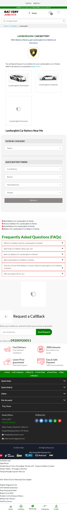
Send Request (44, 332)
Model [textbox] (10, 192)
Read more (36, 66)
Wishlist (35, 375)
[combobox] (33, 148)
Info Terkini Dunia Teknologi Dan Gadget (15, 479)
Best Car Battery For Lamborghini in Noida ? (33, 254)
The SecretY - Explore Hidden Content (39, 466)
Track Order (40, 372)
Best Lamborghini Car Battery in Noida (33, 260)
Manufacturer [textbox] (13, 184)
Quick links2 (6, 387)
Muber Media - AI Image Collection (13, 469)
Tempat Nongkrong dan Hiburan (12, 471)
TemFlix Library (6, 501)
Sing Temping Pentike (8, 490)
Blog (62, 372)
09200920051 (9, 422)
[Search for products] (33, 21)
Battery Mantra (31, 447)
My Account (6, 400)
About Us (30, 372)
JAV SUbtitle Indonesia (9, 488)
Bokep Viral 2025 (7, 493)
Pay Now (6, 406)
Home (6, 26)
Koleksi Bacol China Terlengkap (12, 466)
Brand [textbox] (9, 177)
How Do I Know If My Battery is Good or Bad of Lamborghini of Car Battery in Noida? (33, 266)
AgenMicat (4, 463)
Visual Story (52, 372)
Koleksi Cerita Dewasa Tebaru (11, 496)
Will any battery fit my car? (33, 274)
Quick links (6, 381)
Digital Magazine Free (8, 485)
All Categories (18, 372)
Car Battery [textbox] (12, 169)
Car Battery (13, 26)
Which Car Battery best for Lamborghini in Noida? (33, 243)
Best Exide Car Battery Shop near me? (33, 249)
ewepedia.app (5, 460)
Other (4, 393)
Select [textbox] (9, 148)
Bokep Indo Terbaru (7, 499)
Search (33, 200)
